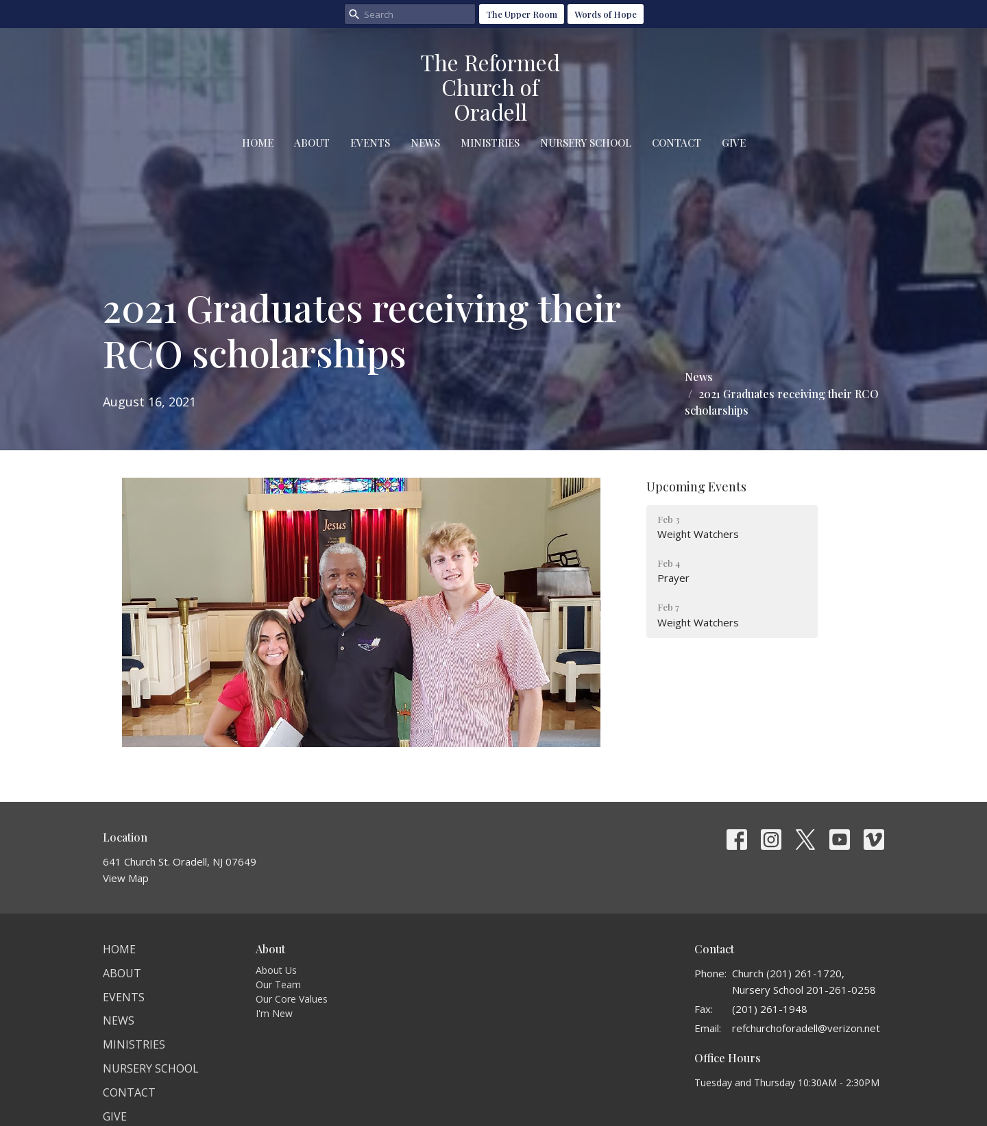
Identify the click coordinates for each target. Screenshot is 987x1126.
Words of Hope (605, 14)
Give (734, 142)
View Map (126, 878)
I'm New (274, 1013)
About (312, 142)
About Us (276, 970)
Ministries (490, 142)
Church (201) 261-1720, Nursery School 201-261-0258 (804, 981)
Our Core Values (292, 998)
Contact (676, 142)
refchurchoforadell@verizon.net (806, 1028)
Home (257, 142)
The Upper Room (521, 14)
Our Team (278, 984)
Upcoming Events (696, 486)
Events (370, 142)
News (425, 142)
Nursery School (585, 142)
